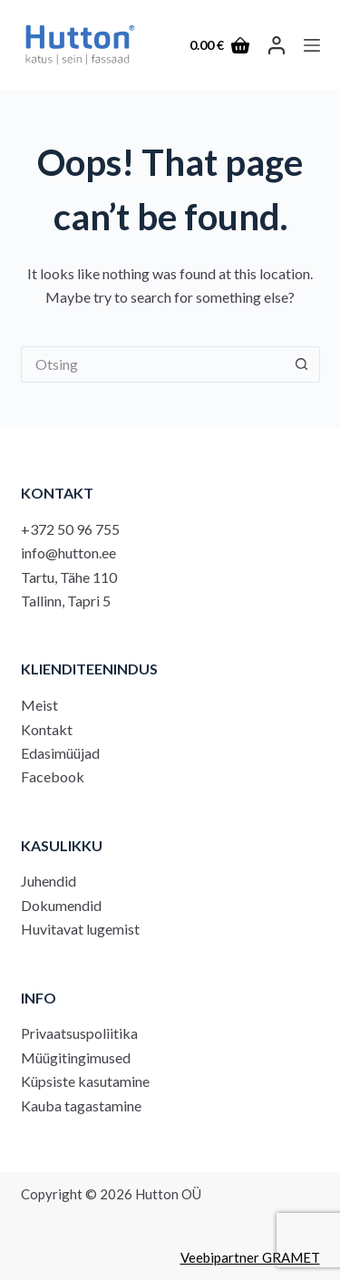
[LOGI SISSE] (276, 45)
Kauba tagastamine (81, 1105)
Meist (39, 704)
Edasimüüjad (60, 752)
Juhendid (48, 880)
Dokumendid (61, 905)
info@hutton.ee (68, 552)
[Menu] (312, 45)
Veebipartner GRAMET (250, 1257)
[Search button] (302, 364)
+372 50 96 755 (70, 529)
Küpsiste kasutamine (85, 1081)
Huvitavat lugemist (80, 928)
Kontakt (47, 729)
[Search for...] (152, 364)
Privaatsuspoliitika (79, 1033)
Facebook (52, 776)
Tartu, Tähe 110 (69, 577)
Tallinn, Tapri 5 (66, 600)
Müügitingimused (76, 1057)
